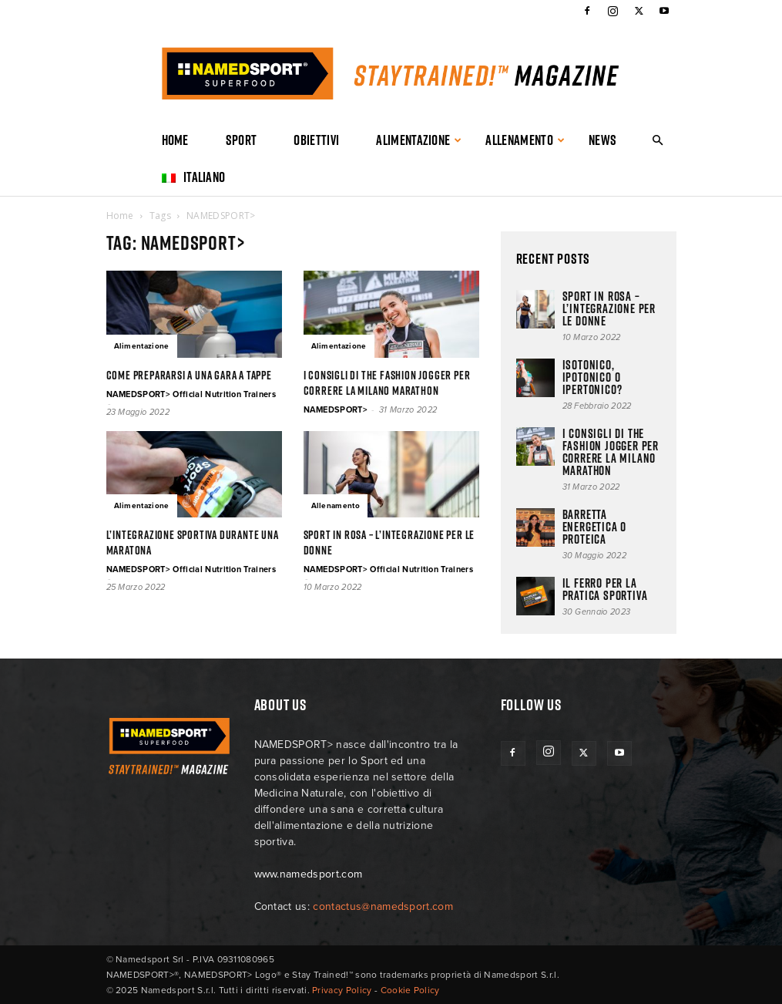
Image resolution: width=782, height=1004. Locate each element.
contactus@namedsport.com (383, 906)
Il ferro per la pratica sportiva (605, 589)
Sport (241, 140)
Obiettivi (316, 140)
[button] (657, 140)
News (602, 140)
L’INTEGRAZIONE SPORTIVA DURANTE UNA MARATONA (192, 542)
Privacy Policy (341, 990)
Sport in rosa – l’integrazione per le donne (389, 542)
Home (175, 140)
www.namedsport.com (308, 874)
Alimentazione (419, 140)
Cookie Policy (410, 990)
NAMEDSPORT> (336, 410)
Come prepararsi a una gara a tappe (189, 375)
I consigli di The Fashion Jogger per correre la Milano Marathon (387, 383)
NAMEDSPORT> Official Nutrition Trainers (191, 394)
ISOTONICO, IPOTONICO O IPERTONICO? (592, 377)
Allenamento (525, 140)
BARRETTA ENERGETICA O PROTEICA (594, 526)
